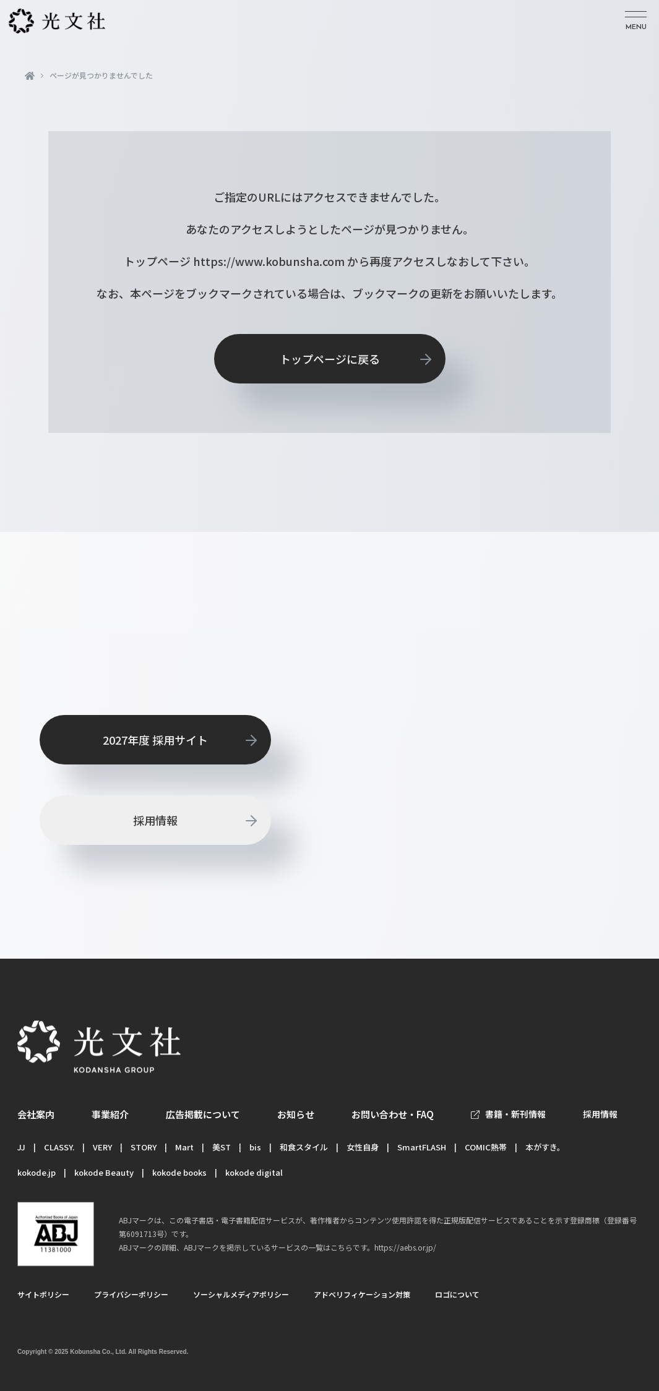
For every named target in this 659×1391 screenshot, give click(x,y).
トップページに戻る (330, 359)
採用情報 (155, 820)
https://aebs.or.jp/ (405, 1247)
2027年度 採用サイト (155, 740)
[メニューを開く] (636, 21)
